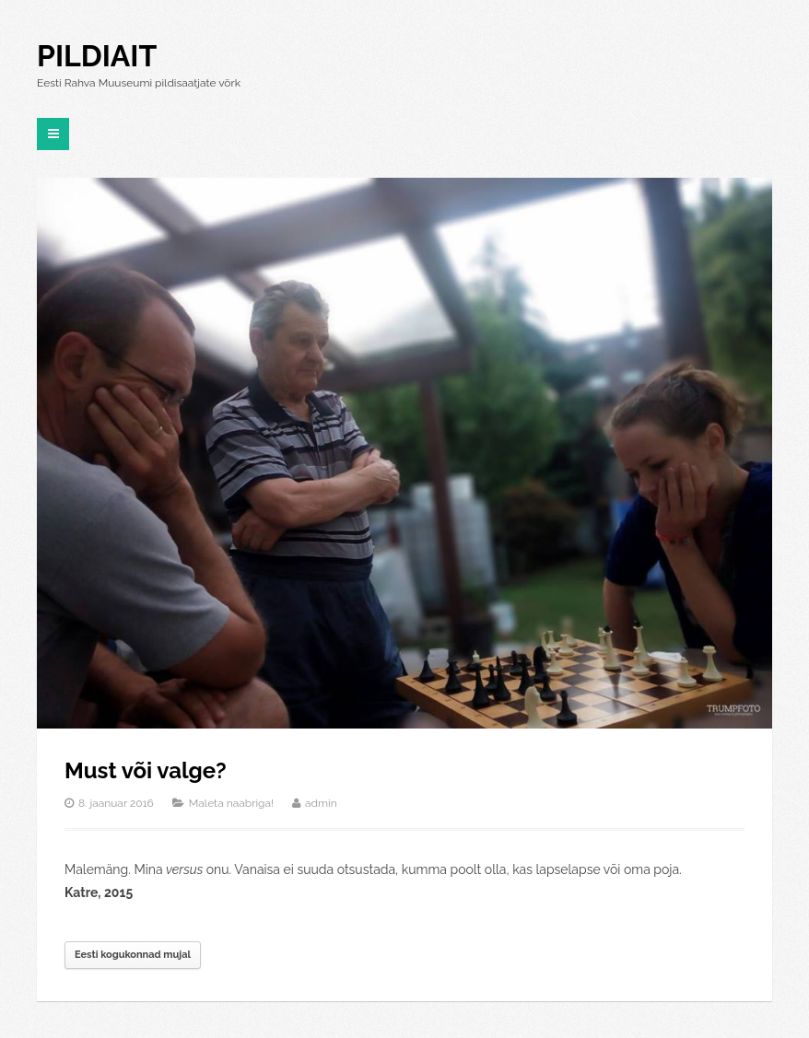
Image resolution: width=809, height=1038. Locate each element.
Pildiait (97, 56)
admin (321, 803)
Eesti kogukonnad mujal (133, 955)
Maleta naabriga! (231, 803)
